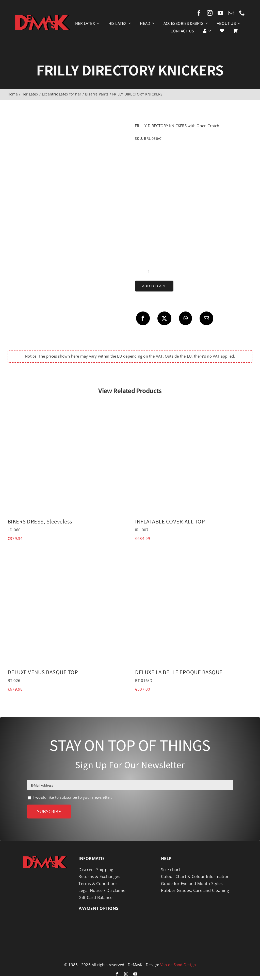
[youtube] (220, 13)
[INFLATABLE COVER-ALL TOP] (193, 403)
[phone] (242, 13)
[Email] (206, 318)
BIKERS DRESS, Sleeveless (40, 521)
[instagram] (210, 13)
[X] (164, 318)
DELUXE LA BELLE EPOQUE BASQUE (179, 672)
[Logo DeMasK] (45, 858)
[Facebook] (143, 318)
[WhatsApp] (185, 318)
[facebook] (199, 13)
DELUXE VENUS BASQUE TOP (43, 672)
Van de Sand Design (178, 964)
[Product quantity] (148, 271)
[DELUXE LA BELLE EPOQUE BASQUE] (193, 554)
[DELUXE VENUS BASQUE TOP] (66, 554)
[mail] (231, 13)
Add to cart (154, 285)
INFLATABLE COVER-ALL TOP (170, 521)
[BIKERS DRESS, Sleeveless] (66, 403)
